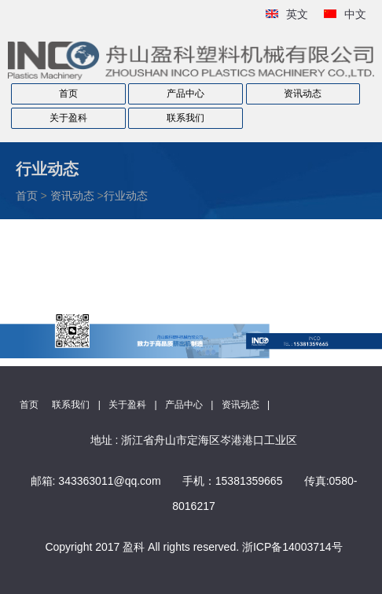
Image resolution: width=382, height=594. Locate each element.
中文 (355, 14)
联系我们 (185, 117)
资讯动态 (302, 93)
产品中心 (185, 93)
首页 (68, 93)
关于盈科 (68, 117)
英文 (297, 14)
